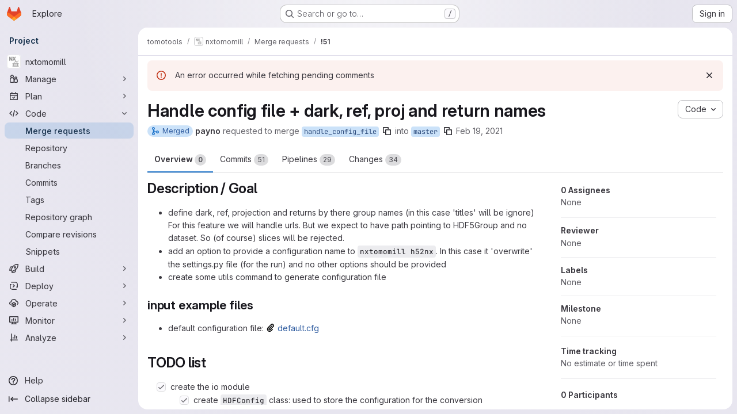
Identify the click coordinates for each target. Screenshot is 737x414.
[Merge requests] (69, 130)
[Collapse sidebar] (69, 399)
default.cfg (298, 328)
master (425, 131)
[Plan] (69, 96)
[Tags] (69, 199)
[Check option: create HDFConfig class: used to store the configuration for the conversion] (184, 400)
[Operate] (69, 303)
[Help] (69, 381)
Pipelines (308, 160)
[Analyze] (69, 337)
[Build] (69, 268)
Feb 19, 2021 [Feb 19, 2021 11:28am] (479, 131)
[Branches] (69, 165)
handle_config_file (340, 131)
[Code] (69, 113)
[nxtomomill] (69, 61)
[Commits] (69, 182)
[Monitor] (69, 320)
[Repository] (69, 148)
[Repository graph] (69, 217)
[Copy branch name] (387, 131)
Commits (244, 160)
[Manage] (69, 79)
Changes (375, 160)
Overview (180, 160)
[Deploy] (69, 286)
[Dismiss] (709, 75)
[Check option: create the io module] (161, 387)
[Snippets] (69, 251)
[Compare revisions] (69, 234)
